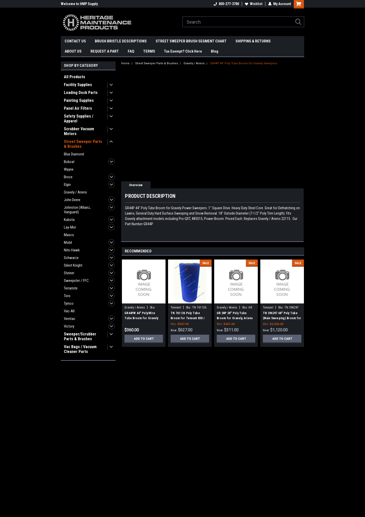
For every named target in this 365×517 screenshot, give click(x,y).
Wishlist (253, 4)
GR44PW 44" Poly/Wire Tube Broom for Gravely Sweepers (141, 318)
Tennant (176, 307)
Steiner (69, 273)
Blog (214, 51)
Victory (69, 326)
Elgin (67, 184)
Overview (135, 185)
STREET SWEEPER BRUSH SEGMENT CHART (191, 41)
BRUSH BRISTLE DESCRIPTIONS (121, 41)
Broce (68, 177)
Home (125, 63)
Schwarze (71, 257)
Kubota (69, 219)
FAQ (131, 51)
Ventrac (69, 318)
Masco (69, 235)
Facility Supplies (78, 84)
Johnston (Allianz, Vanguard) (77, 209)
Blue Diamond (74, 154)
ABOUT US (73, 51)
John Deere (72, 200)
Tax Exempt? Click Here (183, 51)
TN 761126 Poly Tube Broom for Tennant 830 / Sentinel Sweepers (188, 318)
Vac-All (69, 311)
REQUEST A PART (104, 51)
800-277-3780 (226, 4)
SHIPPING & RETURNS (253, 41)
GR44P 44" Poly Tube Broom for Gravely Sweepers (243, 63)
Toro (67, 296)
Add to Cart (144, 338)
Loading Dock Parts (81, 92)
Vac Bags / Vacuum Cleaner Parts (80, 349)
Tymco (69, 303)
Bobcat (69, 161)
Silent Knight (73, 265)
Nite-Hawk (72, 250)
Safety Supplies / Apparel (78, 118)
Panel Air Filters (78, 108)
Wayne (69, 169)
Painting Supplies (79, 100)
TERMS (149, 51)
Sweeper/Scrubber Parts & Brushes (80, 336)
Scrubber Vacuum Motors (79, 131)
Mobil (68, 242)
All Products (74, 76)
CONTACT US (75, 41)
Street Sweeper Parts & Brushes (83, 144)
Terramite (71, 288)
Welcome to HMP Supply (79, 4)
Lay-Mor (70, 227)
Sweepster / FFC (76, 280)
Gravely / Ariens (75, 192)
